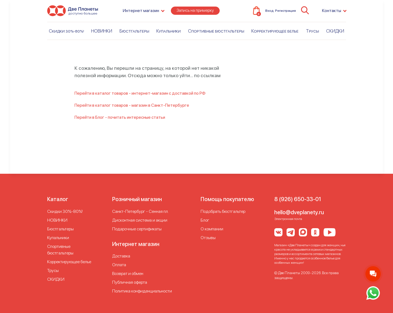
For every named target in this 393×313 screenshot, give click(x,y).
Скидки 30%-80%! (66, 34)
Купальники (168, 34)
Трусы (312, 34)
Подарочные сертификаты (137, 228)
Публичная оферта (129, 282)
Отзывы (208, 237)
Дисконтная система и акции (139, 220)
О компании (212, 228)
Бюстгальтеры (134, 34)
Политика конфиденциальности (142, 291)
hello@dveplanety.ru (299, 212)
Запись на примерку (195, 14)
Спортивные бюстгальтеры (216, 34)
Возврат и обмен (127, 273)
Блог (205, 220)
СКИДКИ (335, 34)
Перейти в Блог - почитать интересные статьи (120, 117)
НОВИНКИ (101, 34)
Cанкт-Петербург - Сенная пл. (140, 211)
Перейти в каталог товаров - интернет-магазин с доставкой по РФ (140, 93)
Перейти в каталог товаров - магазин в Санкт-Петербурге (132, 105)
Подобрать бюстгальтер (223, 211)
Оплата (119, 264)
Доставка (121, 256)
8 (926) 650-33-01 (297, 199)
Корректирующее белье (275, 34)
